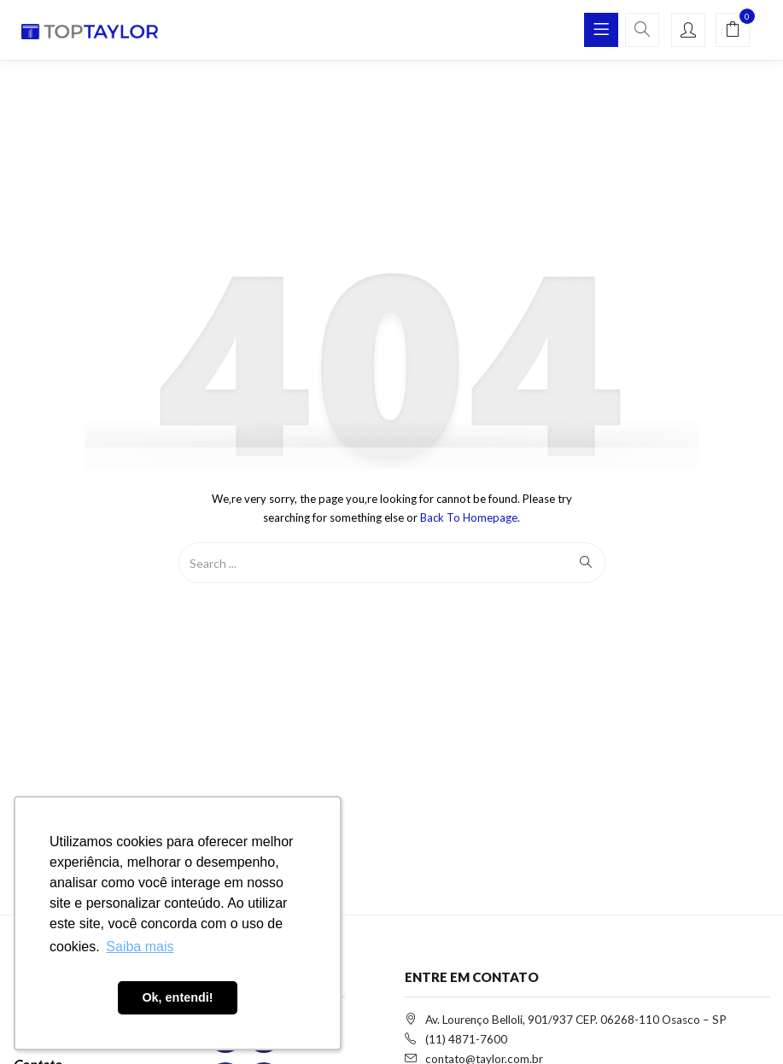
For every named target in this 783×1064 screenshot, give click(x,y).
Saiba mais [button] (139, 946)
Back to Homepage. (470, 517)
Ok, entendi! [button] (177, 997)
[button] (732, 30)
